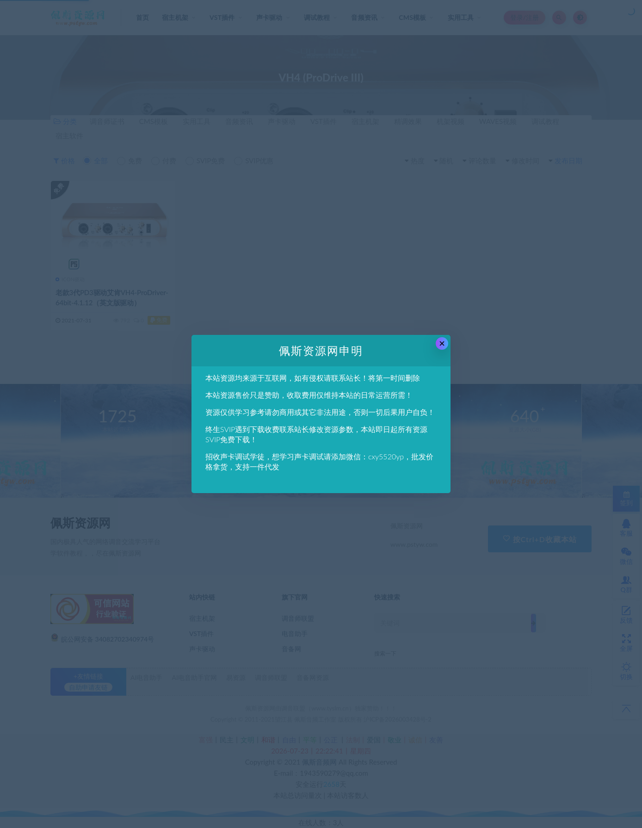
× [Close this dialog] (442, 343)
